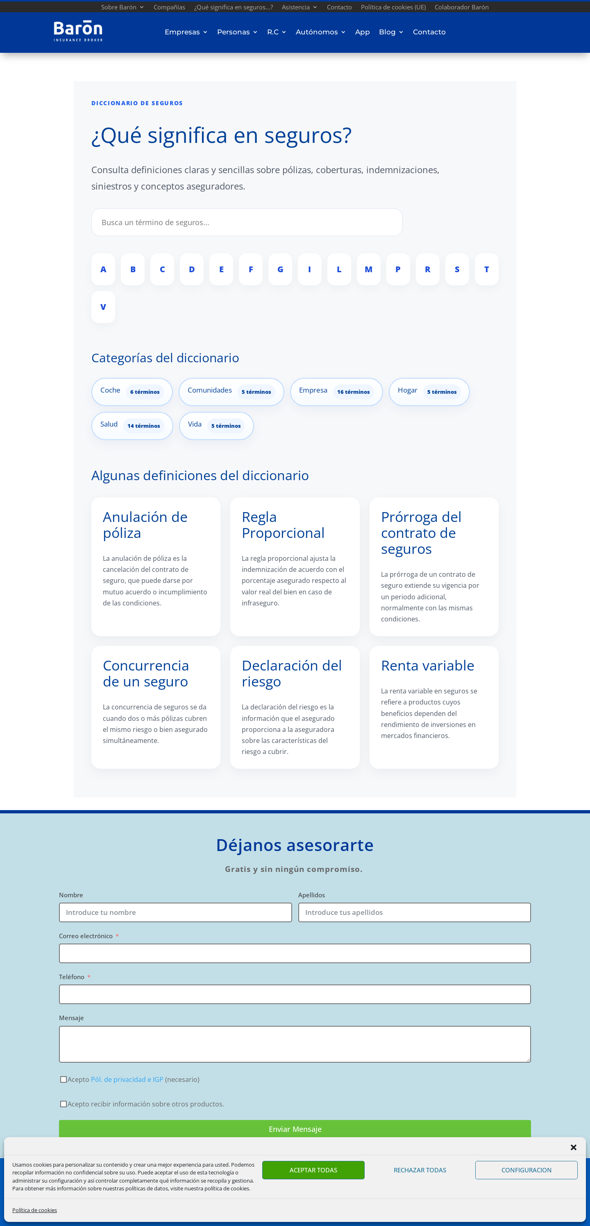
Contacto (339, 8)
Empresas (182, 32)
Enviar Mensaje (295, 1129)
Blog (387, 32)
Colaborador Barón (462, 8)
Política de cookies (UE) (393, 8)
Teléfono (71, 977)
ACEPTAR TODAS (313, 1170)
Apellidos (311, 895)
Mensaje (71, 1018)
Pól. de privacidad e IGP (127, 1079)
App (362, 32)
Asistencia (296, 8)
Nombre (71, 895)
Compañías (169, 8)
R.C (273, 32)
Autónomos (317, 32)
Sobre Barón (118, 8)
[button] (574, 1147)
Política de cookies (34, 1210)
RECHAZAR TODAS (420, 1170)
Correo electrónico (86, 936)
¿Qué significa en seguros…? (233, 8)
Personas (233, 32)
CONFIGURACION (527, 1170)
